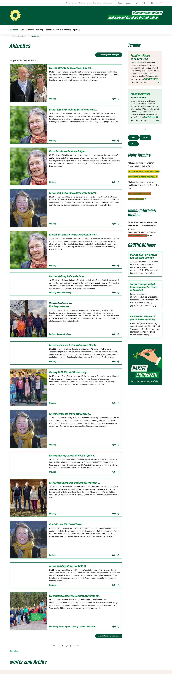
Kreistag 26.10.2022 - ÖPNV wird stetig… (68, 372)
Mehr (114, 99)
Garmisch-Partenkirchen (20, 36)
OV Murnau (91, 626)
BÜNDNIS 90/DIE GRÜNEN (147, 13)
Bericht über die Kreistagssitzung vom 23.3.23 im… (73, 193)
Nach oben (14, 651)
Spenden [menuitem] (77, 29)
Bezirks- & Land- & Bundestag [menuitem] (58, 29)
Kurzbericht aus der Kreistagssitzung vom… (70, 414)
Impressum (97, 3)
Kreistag (52, 98)
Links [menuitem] (158, 3)
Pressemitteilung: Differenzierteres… (67, 276)
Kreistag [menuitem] (39, 29)
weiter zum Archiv (29, 661)
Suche (89, 3)
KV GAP (82, 626)
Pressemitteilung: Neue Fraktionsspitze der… (71, 68)
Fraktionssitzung (140, 55)
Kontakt (74, 3)
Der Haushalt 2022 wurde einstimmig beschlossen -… (74, 482)
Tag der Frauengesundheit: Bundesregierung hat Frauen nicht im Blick (143, 287)
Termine (135, 45)
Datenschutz (107, 3)
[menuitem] (68, 3)
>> (78, 646)
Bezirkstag (53, 626)
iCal (133, 143)
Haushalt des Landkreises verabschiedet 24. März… (73, 234)
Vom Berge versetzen (59, 306)
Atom (145, 137)
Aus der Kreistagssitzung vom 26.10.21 (67, 566)
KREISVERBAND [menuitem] (27, 29)
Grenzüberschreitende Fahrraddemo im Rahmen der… (74, 596)
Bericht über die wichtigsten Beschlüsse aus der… (73, 109)
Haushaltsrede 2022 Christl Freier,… (66, 524)
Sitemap (82, 3)
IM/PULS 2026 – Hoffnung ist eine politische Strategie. (143, 256)
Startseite (36, 36)
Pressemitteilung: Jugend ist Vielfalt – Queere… (72, 455)
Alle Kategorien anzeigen (108, 54)
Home (68, 3)
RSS (133, 137)
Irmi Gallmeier (150, 78)
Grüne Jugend (64, 626)
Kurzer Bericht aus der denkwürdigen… (68, 151)
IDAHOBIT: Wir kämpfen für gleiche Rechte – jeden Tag (143, 318)
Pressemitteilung (64, 292)
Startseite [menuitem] (14, 29)
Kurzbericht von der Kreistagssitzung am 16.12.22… (73, 345)
